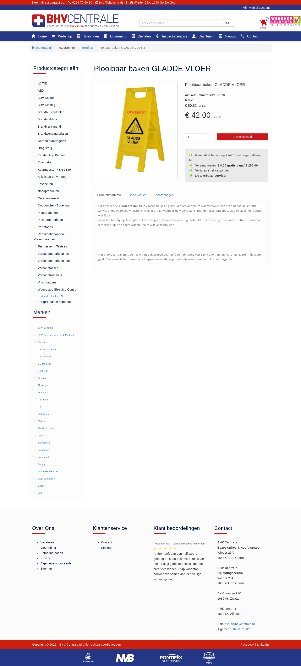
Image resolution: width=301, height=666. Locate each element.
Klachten (107, 547)
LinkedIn (263, 644)
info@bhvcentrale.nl (111, 2)
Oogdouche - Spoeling (51, 205)
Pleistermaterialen (48, 219)
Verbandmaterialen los (51, 253)
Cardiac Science (47, 349)
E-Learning (115, 36)
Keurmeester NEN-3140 (52, 169)
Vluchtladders (45, 282)
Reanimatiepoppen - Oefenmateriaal (50, 236)
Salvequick (44, 442)
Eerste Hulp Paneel (49, 155)
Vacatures (47, 542)
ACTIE (40, 83)
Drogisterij (43, 147)
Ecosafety (43, 378)
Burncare (43, 342)
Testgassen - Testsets (51, 246)
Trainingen (88, 36)
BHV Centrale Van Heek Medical (56, 335)
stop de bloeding (50, 296)
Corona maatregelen (50, 140)
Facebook (247, 644)
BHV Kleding (44, 104)
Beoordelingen (164, 195)
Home (39, 36)
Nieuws (227, 36)
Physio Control (46, 428)
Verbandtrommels (48, 275)
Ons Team (203, 36)
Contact (250, 36)
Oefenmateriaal (46, 198)
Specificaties (138, 195)
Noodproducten (46, 191)
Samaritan (43, 450)
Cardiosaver (44, 356)
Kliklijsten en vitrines (50, 176)
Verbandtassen (46, 268)
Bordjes (87, 47)
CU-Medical (44, 364)
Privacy (45, 558)
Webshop (62, 36)
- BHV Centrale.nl (70, 644)
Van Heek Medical (48, 471)
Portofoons (43, 227)
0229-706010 (242, 629)
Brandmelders (45, 119)
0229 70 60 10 (80, 2)
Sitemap (46, 568)
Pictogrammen (46, 212)
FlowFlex (43, 392)
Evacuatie (42, 162)
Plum (40, 435)
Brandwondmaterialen (51, 133)
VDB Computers (47, 478)
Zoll (40, 493)
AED (39, 90)
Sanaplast (43, 457)
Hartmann (43, 399)
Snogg (41, 464)
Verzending (48, 547)
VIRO (41, 486)
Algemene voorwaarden (56, 563)
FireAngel (43, 385)
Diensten (141, 36)
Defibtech (43, 371)
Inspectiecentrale (171, 36)
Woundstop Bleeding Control (55, 289)
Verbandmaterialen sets (52, 260)
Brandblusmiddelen (49, 112)
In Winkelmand (242, 136)
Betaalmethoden (51, 553)
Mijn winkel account (256, 7)
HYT (40, 407)
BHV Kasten (44, 97)
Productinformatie (109, 195)
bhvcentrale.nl (42, 47)
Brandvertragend (47, 126)
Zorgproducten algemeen (53, 301)
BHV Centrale (45, 328)
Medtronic (43, 414)
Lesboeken (43, 183)
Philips (41, 421)
